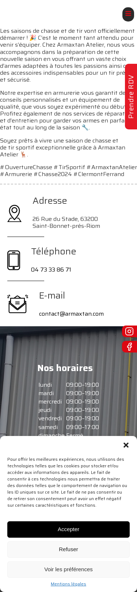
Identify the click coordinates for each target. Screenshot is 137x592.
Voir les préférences (68, 569)
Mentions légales (68, 584)
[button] (126, 445)
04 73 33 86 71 (51, 269)
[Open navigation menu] (128, 14)
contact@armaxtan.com (71, 313)
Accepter (68, 529)
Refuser (68, 549)
